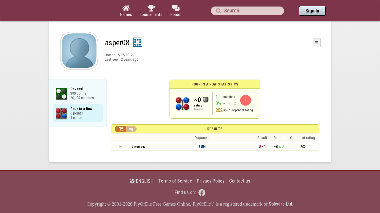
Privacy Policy (210, 164)
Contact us (239, 164)
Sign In (312, 11)
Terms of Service (175, 164)
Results (215, 112)
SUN (202, 130)
